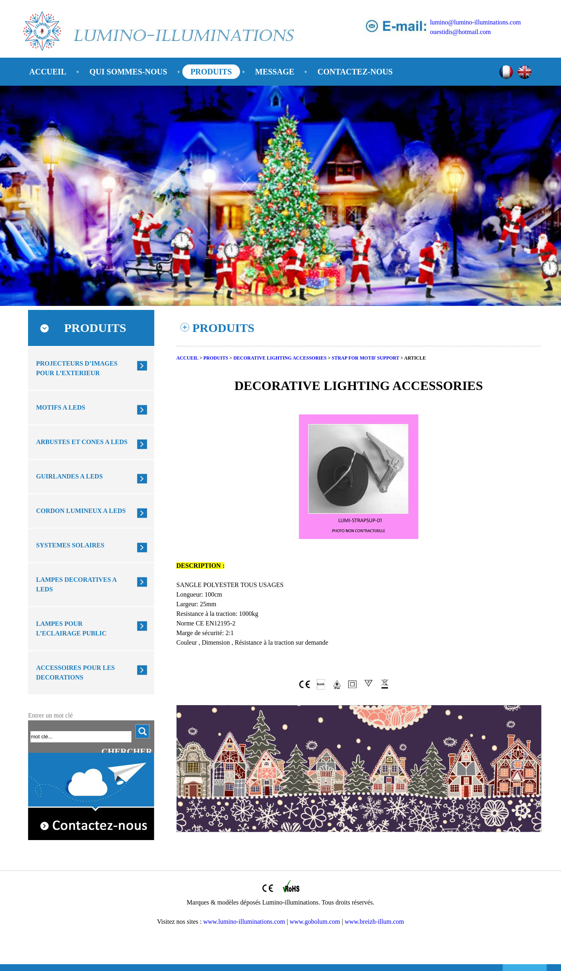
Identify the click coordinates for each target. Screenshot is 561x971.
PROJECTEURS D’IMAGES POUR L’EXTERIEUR (76, 368)
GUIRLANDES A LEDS (69, 476)
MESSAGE (275, 71)
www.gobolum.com (315, 921)
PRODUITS (211, 71)
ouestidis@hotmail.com (460, 31)
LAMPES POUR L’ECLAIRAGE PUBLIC (71, 628)
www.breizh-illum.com (374, 921)
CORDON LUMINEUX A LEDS (81, 510)
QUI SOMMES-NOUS (128, 71)
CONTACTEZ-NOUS (354, 71)
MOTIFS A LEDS (60, 407)
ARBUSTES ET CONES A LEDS (81, 441)
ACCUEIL (47, 71)
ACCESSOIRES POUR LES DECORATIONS (75, 672)
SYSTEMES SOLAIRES (70, 545)
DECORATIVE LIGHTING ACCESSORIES (280, 358)
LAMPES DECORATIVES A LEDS (76, 584)
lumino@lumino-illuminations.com (475, 22)
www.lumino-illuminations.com (244, 921)
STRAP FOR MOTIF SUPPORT (366, 358)
